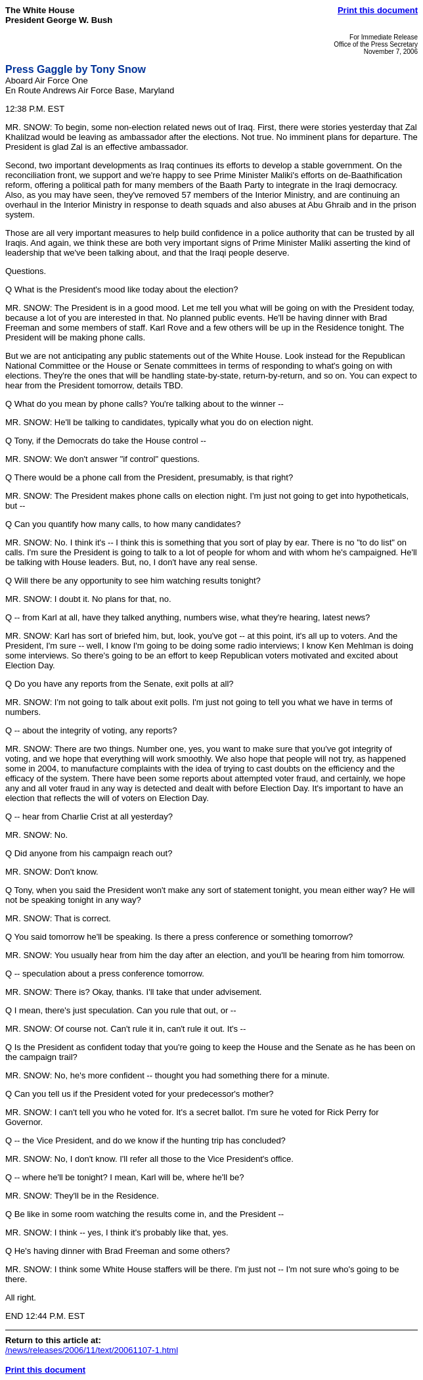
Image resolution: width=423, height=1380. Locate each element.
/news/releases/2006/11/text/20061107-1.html (91, 1350)
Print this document (378, 10)
